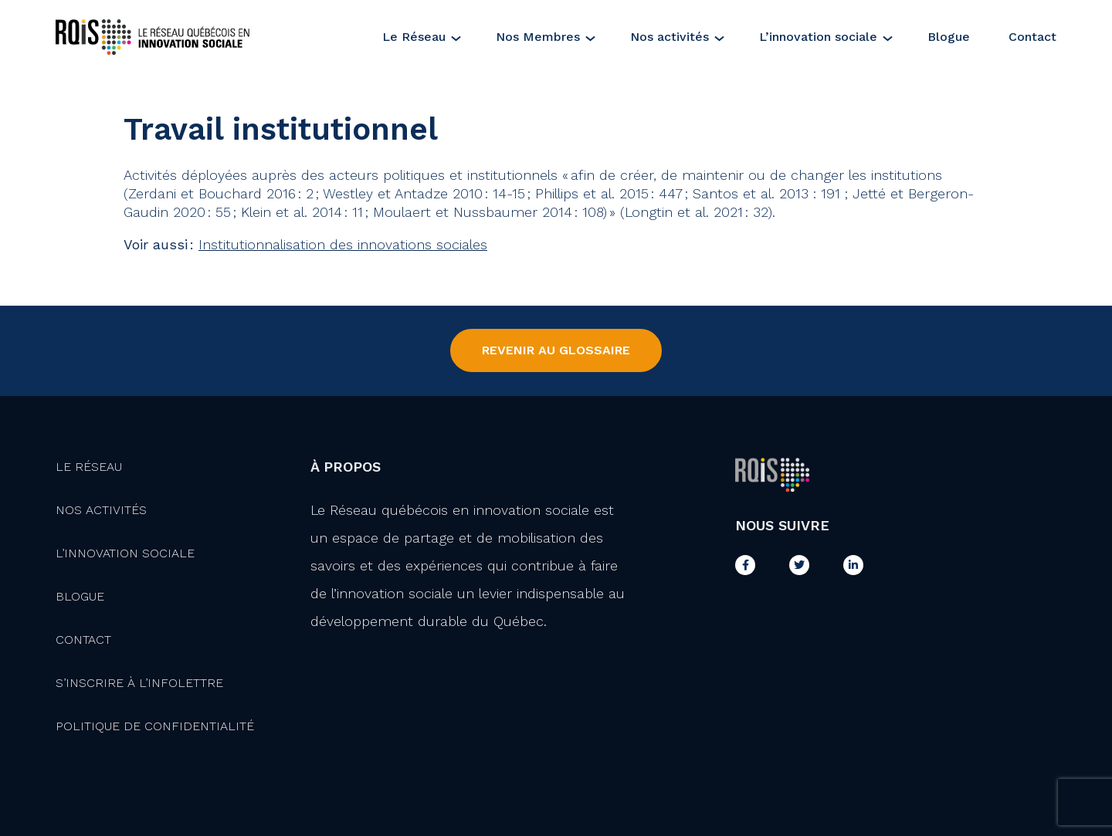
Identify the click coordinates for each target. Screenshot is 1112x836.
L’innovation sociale (818, 36)
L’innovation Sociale (125, 553)
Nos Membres (538, 36)
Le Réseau (414, 36)
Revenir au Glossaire (556, 350)
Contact (1032, 36)
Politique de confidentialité (155, 726)
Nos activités (669, 36)
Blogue (948, 36)
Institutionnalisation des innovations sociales (342, 244)
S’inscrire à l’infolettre (139, 682)
